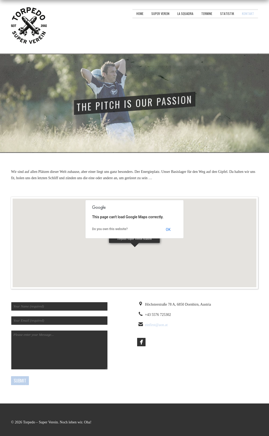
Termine (206, 13)
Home (139, 13)
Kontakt (248, 13)
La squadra (185, 13)
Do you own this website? (110, 229)
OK (168, 229)
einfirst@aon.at (156, 325)
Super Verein (160, 13)
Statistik (227, 13)
